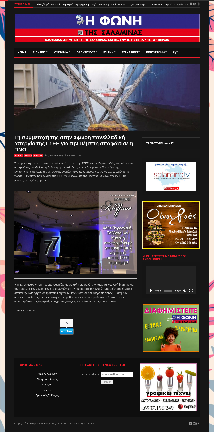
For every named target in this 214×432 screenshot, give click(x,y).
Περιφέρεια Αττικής (47, 379)
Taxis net (47, 390)
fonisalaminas (74, 155)
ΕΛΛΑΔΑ (28, 156)
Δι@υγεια (47, 384)
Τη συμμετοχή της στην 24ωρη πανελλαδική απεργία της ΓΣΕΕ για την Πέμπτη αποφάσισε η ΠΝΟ (73, 143)
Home (22, 52)
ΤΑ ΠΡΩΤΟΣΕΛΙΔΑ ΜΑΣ (160, 143)
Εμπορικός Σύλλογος (47, 395)
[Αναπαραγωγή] (151, 290)
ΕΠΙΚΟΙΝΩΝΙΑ (155, 52)
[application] (171, 280)
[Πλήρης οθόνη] (191, 290)
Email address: (107, 374)
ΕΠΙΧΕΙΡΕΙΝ (130, 52)
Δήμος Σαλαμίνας (47, 373)
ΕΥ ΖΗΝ (108, 52)
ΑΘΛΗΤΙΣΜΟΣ (85, 52)
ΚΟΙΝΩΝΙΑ (61, 52)
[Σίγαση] (185, 290)
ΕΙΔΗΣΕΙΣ (39, 52)
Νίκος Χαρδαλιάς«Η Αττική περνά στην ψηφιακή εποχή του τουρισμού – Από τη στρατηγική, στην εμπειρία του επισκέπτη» (103, 4)
